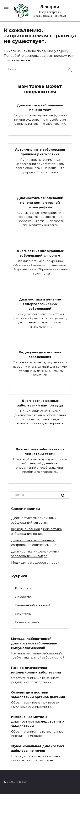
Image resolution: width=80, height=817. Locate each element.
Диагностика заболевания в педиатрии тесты (40, 451)
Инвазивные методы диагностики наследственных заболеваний (37, 721)
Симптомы (23, 614)
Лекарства (23, 597)
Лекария (49, 6)
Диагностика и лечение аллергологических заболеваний (40, 303)
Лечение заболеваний (32, 605)
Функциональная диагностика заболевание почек (38, 748)
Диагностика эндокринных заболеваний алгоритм (40, 253)
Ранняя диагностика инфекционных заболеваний (36, 670)
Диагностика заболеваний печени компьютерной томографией (40, 202)
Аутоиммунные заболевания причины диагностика (40, 152)
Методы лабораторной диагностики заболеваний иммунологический (34, 643)
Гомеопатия (24, 588)
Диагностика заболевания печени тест (40, 107)
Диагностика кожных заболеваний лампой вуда (40, 403)
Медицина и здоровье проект (36, 562)
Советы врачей (27, 622)
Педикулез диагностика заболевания (40, 355)
